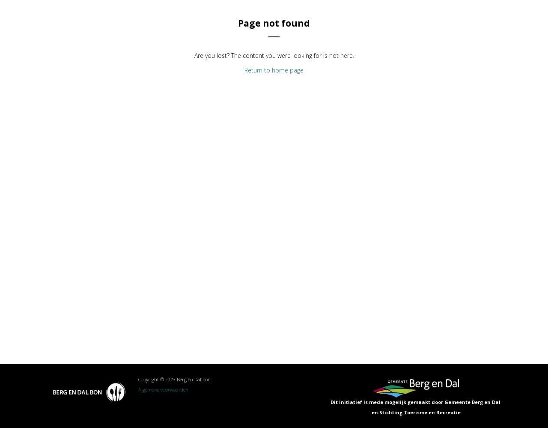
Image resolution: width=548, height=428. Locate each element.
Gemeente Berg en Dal (473, 402)
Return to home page (274, 70)
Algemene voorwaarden (163, 389)
